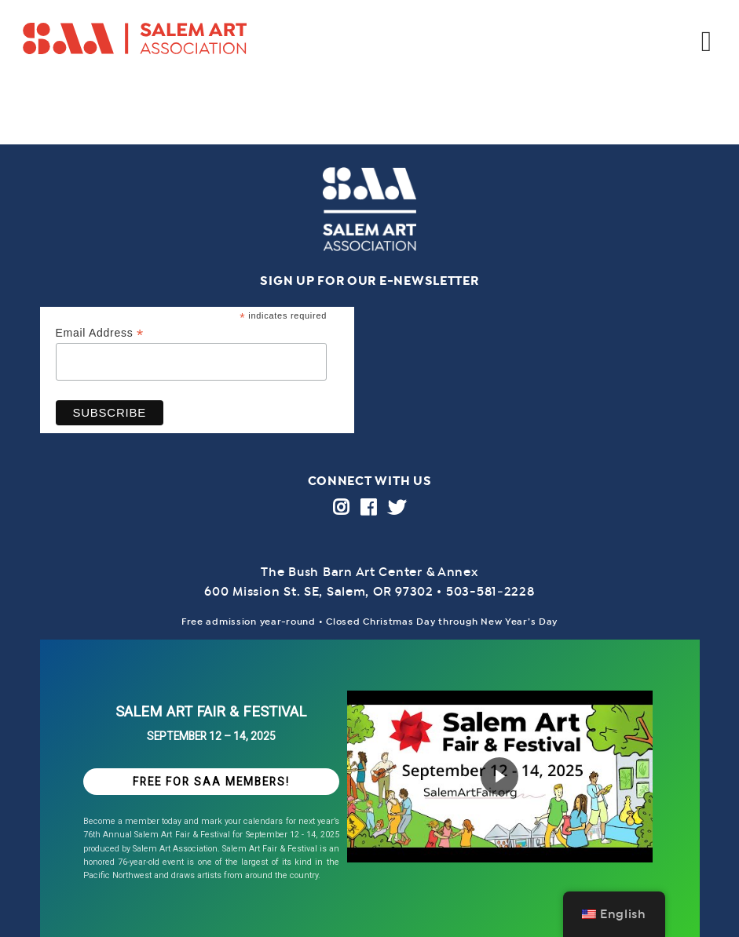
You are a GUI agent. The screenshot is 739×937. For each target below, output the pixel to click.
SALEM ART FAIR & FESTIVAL (210, 711)
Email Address (100, 333)
